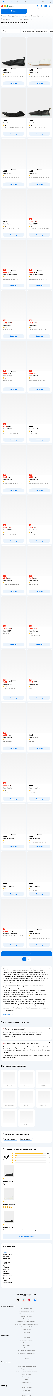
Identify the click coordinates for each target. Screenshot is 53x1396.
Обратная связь (26, 1329)
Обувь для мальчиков (8, 19)
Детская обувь (35, 16)
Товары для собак (27, 1393)
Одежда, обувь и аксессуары (17, 16)
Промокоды (26, 1319)
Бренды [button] (5, 1280)
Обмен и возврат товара (26, 1313)
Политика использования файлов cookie (26, 1324)
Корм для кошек (26, 1390)
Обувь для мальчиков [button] (6, 1266)
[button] (14, 11)
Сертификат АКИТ (26, 1327)
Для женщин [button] (6, 1273)
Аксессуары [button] (6, 1285)
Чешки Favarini (9, 1181)
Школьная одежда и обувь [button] (8, 1251)
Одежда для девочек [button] (6, 1262)
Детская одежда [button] (7, 1275)
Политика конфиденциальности (26, 1321)
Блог (26, 1379)
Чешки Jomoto (9, 1204)
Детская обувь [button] (7, 1278)
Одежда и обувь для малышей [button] (7, 1255)
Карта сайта (26, 1332)
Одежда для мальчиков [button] (6, 1259)
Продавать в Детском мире (26, 1311)
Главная (3, 16)
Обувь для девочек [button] (6, 1270)
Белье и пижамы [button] (7, 1282)
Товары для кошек (26, 1387)
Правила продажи (26, 1316)
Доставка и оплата (26, 1308)
